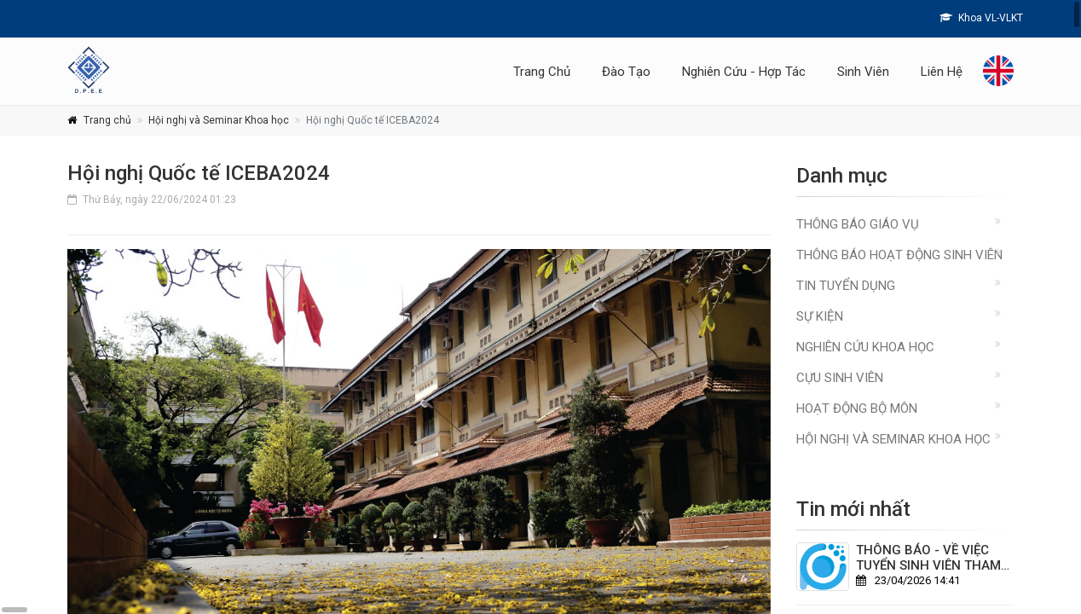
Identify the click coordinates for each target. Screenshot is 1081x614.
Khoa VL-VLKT (981, 18)
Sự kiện (819, 316)
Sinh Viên (863, 71)
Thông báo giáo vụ (857, 224)
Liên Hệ (941, 71)
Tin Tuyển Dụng (845, 285)
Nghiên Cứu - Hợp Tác (744, 71)
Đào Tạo (626, 71)
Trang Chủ (541, 71)
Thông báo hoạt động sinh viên (899, 255)
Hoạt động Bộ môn (856, 408)
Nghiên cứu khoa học (865, 347)
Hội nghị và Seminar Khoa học (218, 120)
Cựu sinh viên (839, 377)
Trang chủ (107, 120)
